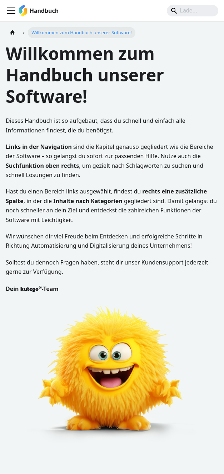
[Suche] (192, 10)
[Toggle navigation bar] (11, 10)
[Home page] (12, 32)
